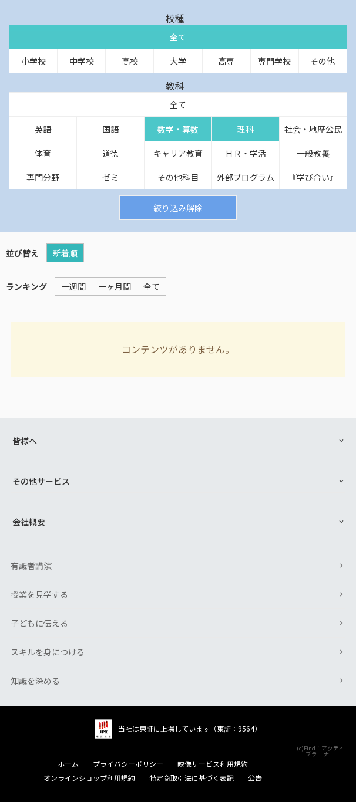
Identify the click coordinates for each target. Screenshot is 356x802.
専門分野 (42, 177)
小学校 (33, 61)
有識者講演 (31, 565)
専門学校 (274, 61)
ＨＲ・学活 (245, 153)
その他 (322, 61)
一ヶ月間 (114, 286)
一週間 (73, 286)
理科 (245, 129)
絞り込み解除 (178, 208)
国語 (110, 129)
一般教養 (313, 153)
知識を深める (35, 680)
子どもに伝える (39, 623)
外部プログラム (245, 177)
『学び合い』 (313, 177)
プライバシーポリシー (128, 763)
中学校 (81, 61)
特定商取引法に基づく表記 (191, 777)
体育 (43, 153)
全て (178, 37)
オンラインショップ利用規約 (89, 777)
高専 (226, 61)
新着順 (65, 253)
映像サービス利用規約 (212, 763)
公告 (255, 777)
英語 (43, 129)
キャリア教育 (178, 153)
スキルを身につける (48, 652)
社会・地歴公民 (313, 129)
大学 (178, 61)
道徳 (110, 153)
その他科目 (178, 177)
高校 (130, 61)
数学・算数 (178, 129)
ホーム (68, 763)
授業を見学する (39, 594)
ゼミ (110, 177)
